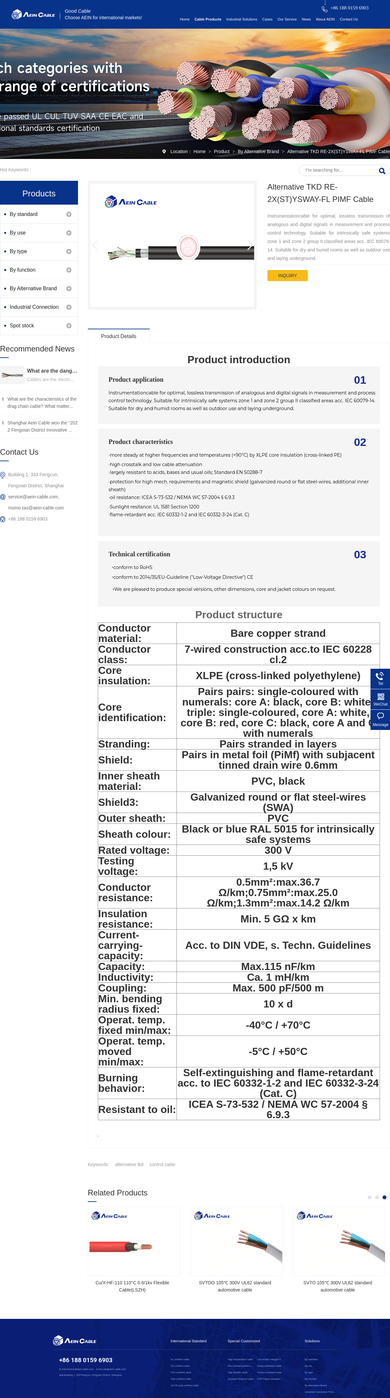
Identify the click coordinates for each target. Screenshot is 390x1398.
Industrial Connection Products (34, 310)
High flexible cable (238, 1372)
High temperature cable (240, 1359)
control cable (162, 1164)
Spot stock (22, 325)
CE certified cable (180, 1365)
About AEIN (325, 19)
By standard (23, 214)
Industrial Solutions (241, 19)
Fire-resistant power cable (241, 1365)
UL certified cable (180, 1359)
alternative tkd (129, 1164)
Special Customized (244, 1341)
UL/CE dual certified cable (185, 1385)
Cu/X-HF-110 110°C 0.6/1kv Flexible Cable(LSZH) (132, 1286)
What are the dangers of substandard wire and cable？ (52, 371)
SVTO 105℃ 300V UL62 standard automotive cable (337, 1286)
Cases (267, 19)
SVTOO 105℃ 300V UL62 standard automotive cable (235, 1286)
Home (184, 19)
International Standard (189, 1341)
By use (18, 232)
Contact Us (349, 19)
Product (222, 151)
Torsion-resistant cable (269, 1372)
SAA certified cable (181, 1378)
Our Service (287, 19)
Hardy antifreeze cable (269, 1365)
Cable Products (208, 19)
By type (18, 251)
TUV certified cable (181, 1372)
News (306, 19)
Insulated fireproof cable (241, 1378)
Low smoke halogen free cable (270, 1359)
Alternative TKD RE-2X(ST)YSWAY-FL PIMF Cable (338, 151)
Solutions (312, 1341)
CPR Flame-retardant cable (270, 1378)
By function (22, 270)
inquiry (287, 275)
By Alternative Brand (259, 151)
